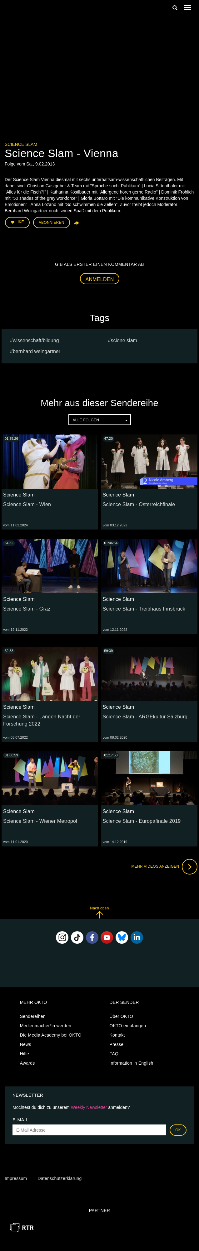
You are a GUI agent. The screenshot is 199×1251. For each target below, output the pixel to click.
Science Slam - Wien (27, 504)
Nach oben (99, 912)
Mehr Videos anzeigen (164, 867)
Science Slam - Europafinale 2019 (142, 821)
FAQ (113, 1053)
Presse (116, 1044)
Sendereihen (33, 1016)
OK (178, 1130)
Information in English (131, 1063)
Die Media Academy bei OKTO (51, 1035)
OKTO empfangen (127, 1025)
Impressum (16, 1178)
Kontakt (117, 1035)
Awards (27, 1063)
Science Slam (21, 144)
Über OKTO (121, 1016)
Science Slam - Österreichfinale (139, 504)
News (25, 1044)
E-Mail (20, 1119)
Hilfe (24, 1053)
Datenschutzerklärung (59, 1178)
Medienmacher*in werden (45, 1025)
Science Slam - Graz (26, 608)
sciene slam (124, 340)
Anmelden (100, 279)
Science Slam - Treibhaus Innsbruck (144, 608)
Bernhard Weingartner (36, 351)
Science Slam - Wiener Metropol (40, 821)
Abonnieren (51, 222)
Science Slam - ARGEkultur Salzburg (145, 716)
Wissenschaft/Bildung (36, 340)
